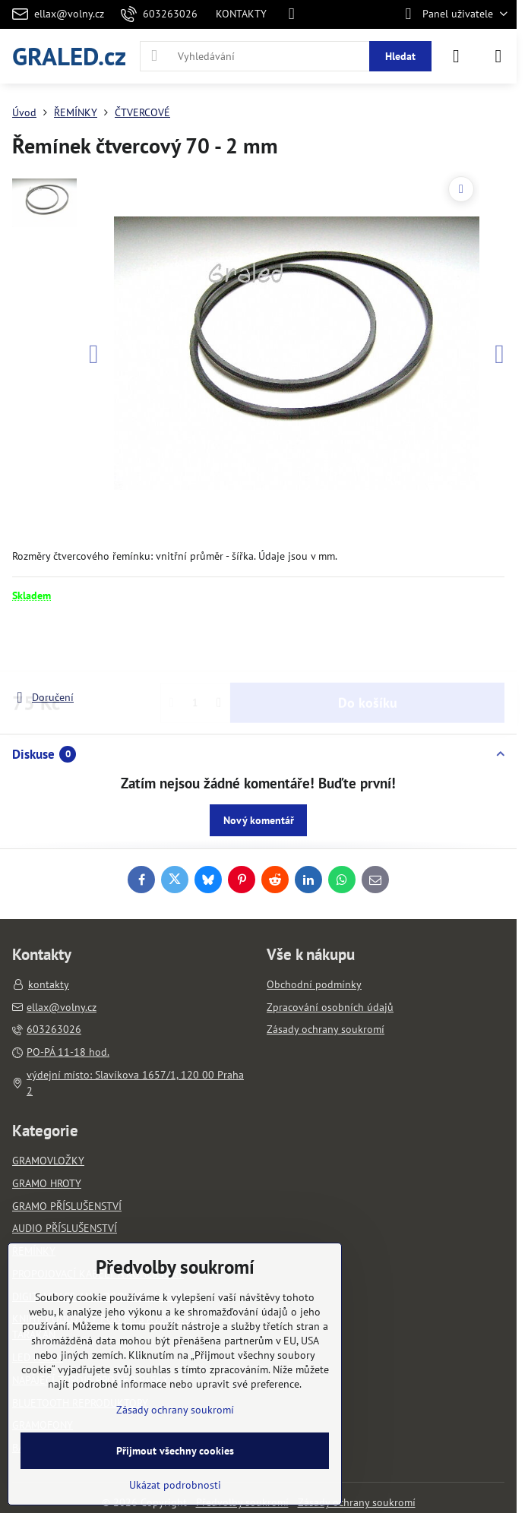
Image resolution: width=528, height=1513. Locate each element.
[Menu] (498, 56)
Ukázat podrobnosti (175, 1485)
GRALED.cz (69, 55)
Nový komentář (258, 820)
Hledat (400, 56)
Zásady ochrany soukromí (357, 1502)
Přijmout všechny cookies (175, 1451)
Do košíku (367, 646)
